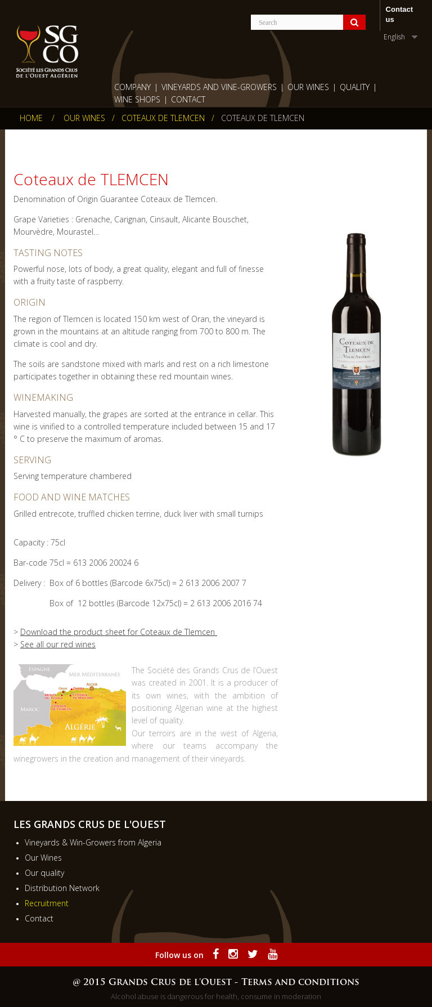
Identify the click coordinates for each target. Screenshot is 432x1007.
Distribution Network (62, 888)
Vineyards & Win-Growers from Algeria (93, 842)
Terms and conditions (300, 982)
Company (132, 87)
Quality (355, 87)
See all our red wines (58, 644)
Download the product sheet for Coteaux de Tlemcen (118, 631)
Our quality (44, 872)
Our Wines (308, 87)
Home (31, 118)
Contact (188, 99)
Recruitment (47, 903)
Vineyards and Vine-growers (219, 87)
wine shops (137, 99)
